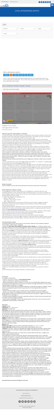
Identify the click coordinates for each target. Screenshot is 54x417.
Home (23, 407)
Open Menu (52, 5)
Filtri (4, 24)
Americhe (10, 86)
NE (20, 75)
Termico (30, 75)
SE (10, 75)
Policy (27, 407)
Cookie (30, 407)
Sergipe (22, 86)
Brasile (16, 86)
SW (7, 75)
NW (17, 75)
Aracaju (28, 86)
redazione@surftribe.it (26, 395)
